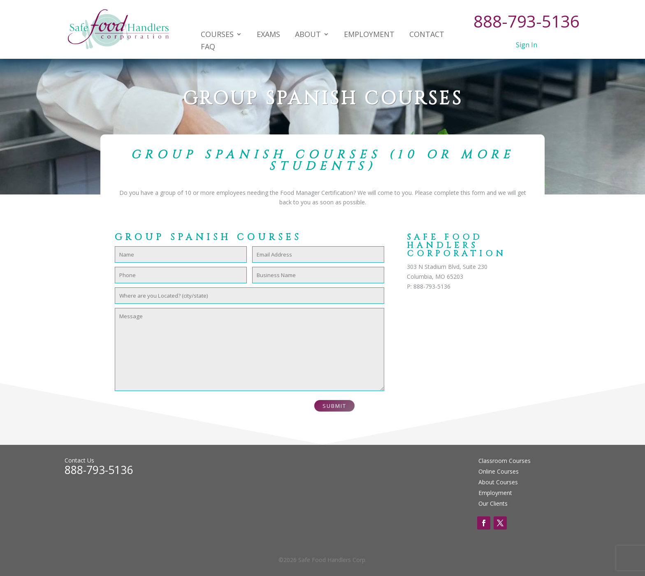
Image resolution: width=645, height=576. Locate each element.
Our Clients (493, 503)
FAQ (208, 47)
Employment (369, 35)
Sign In (526, 44)
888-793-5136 (526, 21)
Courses (217, 35)
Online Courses (498, 471)
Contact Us (79, 460)
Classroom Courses (504, 461)
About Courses (498, 482)
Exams (268, 35)
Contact (426, 35)
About (308, 35)
